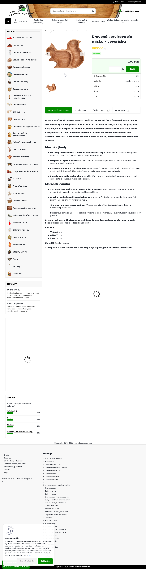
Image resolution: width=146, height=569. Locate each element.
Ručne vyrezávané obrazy (22, 208)
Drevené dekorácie (18, 67)
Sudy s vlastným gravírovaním (17, 134)
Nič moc (10, 425)
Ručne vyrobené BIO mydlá (22, 215)
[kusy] (114, 69)
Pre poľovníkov (17, 186)
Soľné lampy (16, 244)
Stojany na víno (17, 252)
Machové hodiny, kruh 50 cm (30, 329)
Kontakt (95, 21)
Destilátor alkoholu (19, 52)
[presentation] (47, 54)
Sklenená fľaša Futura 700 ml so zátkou (60, 297)
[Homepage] (8, 21)
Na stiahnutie (80, 110)
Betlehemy (15, 45)
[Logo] (21, 11)
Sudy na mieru (13, 290)
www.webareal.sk (82, 567)
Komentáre (122, 110)
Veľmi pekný (12, 411)
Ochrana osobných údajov (60, 21)
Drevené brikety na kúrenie (22, 59)
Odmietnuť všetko (27, 561)
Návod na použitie (15, 303)
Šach (12, 259)
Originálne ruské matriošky (22, 171)
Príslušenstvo (16, 193)
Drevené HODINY (17, 74)
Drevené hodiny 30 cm (29, 351)
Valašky (13, 266)
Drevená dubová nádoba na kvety (27, 374)
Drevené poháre (17, 89)
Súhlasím (45, 561)
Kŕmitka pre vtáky (18, 156)
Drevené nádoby (17, 81)
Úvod (47, 31)
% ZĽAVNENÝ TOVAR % (20, 37)
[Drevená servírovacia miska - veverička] (65, 53)
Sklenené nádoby (18, 230)
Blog (103, 21)
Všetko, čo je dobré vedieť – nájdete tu (122, 21)
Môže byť (10, 418)
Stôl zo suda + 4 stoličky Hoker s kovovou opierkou (93, 297)
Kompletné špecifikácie (58, 110)
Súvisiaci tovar (101, 110)
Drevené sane (16, 104)
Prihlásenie (119, 2)
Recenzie (23, 21)
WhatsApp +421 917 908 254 (16, 566)
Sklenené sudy (16, 237)
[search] (92, 11)
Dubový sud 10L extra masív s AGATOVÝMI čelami (125, 298)
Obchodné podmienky (38, 21)
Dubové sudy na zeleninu (21, 142)
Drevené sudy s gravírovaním (23, 126)
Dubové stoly (16, 112)
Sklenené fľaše (17, 222)
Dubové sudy (16, 119)
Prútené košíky (16, 200)
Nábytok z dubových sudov (22, 164)
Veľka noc (14, 273)
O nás (15, 21)
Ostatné (14, 178)
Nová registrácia (134, 2)
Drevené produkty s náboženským (19, 97)
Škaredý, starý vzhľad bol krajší (20, 432)
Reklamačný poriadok (82, 21)
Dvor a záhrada (17, 149)
